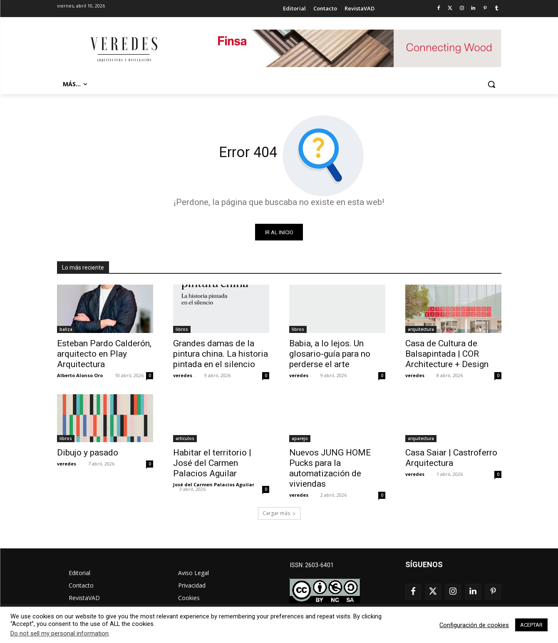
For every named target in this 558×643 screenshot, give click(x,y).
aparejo (300, 439)
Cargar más (279, 513)
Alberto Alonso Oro (80, 376)
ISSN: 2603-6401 (312, 565)
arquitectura (421, 330)
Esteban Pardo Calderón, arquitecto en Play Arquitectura (104, 354)
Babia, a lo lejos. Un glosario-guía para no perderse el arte (329, 354)
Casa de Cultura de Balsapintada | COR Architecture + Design (447, 354)
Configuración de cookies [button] (474, 625)
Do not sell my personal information (59, 633)
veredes (182, 376)
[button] (491, 84)
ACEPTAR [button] (531, 625)
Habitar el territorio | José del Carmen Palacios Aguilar (212, 463)
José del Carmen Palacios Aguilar (213, 485)
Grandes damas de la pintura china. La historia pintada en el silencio (220, 354)
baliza (66, 330)
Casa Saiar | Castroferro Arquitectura (451, 458)
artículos (185, 439)
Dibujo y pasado (87, 453)
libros (182, 330)
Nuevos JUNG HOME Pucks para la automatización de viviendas (330, 468)
